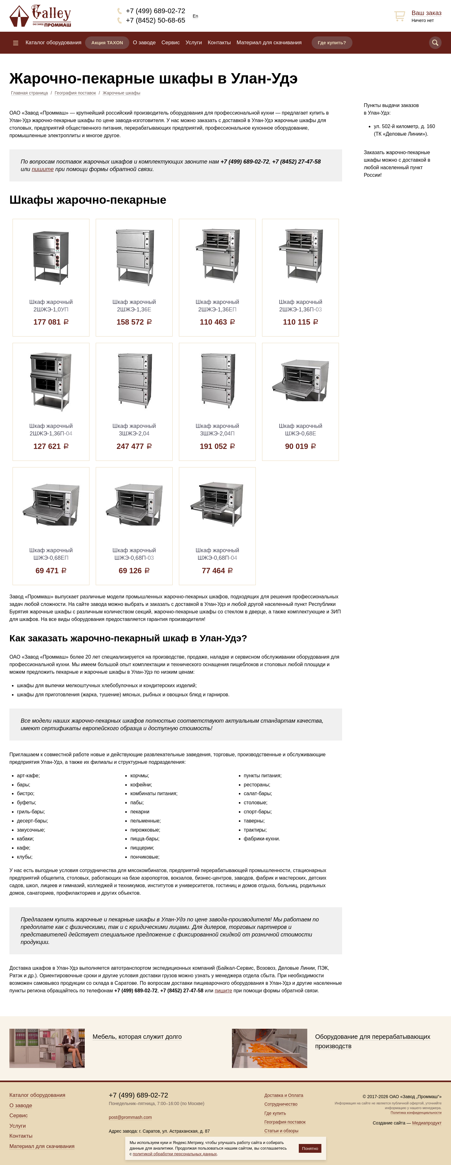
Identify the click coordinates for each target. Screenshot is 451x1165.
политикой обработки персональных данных (175, 1154)
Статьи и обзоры (281, 1130)
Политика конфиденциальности (416, 1112)
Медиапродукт (427, 1122)
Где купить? (332, 42)
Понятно (310, 1148)
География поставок (75, 92)
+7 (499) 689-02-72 (155, 11)
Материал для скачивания (269, 43)
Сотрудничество (280, 1104)
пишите (43, 169)
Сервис (171, 43)
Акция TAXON (107, 42)
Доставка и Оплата (283, 1095)
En (195, 16)
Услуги (193, 43)
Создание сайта (389, 1122)
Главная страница (29, 92)
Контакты (219, 43)
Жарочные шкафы (121, 92)
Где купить (275, 1113)
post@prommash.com (130, 1117)
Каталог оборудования (53, 43)
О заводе (144, 43)
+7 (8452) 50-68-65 (155, 20)
